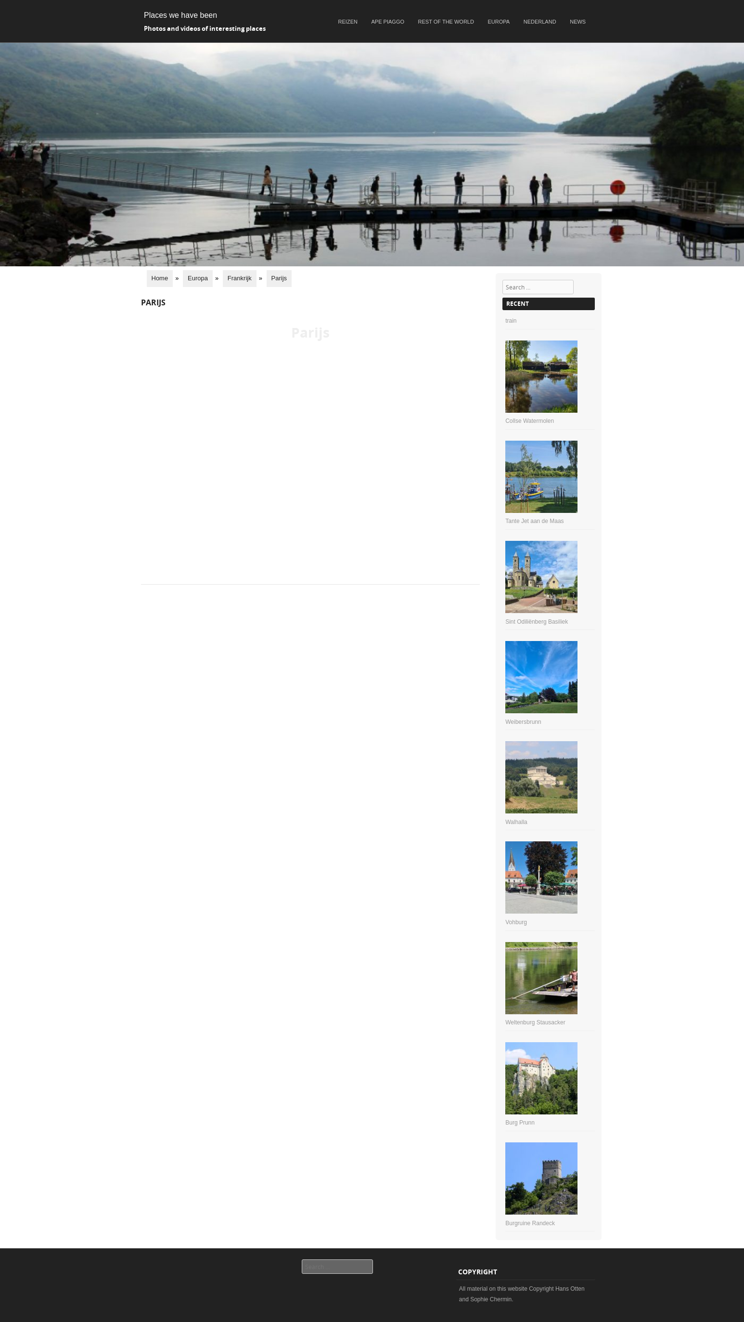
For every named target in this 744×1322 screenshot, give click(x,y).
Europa (499, 22)
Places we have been (180, 15)
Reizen (348, 22)
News (578, 22)
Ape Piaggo (388, 22)
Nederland (540, 22)
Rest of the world (446, 22)
